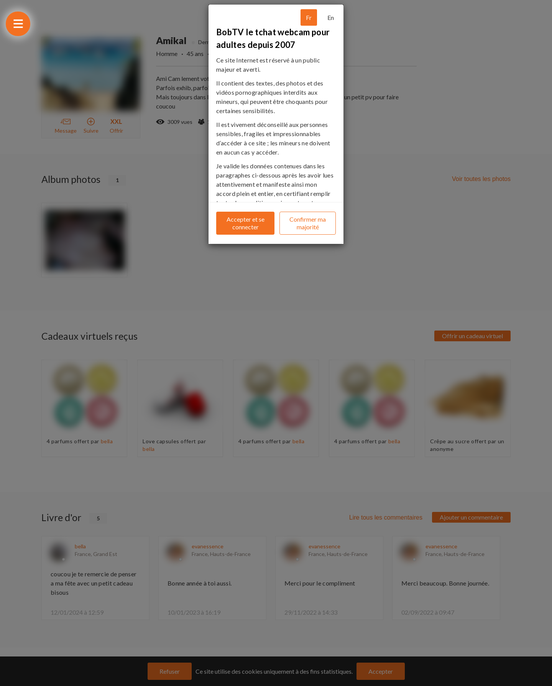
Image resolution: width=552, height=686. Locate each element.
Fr (309, 17)
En (330, 17)
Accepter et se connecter (245, 223)
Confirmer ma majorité (307, 223)
